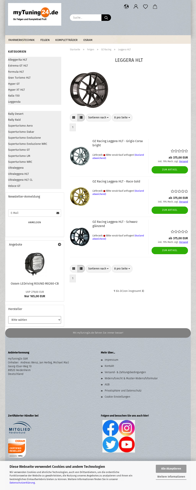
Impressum (111, 359)
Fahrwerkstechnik (21, 40)
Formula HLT (16, 71)
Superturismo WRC (20, 162)
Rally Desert (15, 114)
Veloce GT (14, 186)
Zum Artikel (169, 169)
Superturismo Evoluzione (24, 137)
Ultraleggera (16, 167)
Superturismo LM (19, 156)
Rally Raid (14, 119)
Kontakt (109, 366)
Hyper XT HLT (16, 89)
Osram (87, 40)
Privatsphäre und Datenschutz (123, 390)
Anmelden (34, 222)
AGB (107, 384)
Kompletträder (66, 40)
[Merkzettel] (145, 6)
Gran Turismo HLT (19, 77)
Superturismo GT (19, 149)
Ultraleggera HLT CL (20, 180)
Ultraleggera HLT (18, 174)
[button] (126, 6)
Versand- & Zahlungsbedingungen (125, 372)
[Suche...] (106, 17)
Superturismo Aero (20, 125)
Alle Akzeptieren (171, 468)
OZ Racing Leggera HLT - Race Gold (116, 181)
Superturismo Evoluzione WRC (27, 144)
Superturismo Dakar (21, 131)
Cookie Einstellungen (117, 396)
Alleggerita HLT (17, 59)
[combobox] (98, 117)
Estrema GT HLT (18, 65)
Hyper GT (14, 83)
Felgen (45, 40)
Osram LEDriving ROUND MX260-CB (35, 283)
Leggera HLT (16, 107)
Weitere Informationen (171, 476)
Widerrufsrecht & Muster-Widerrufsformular (131, 378)
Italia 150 (14, 95)
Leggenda (14, 101)
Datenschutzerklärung (22, 482)
